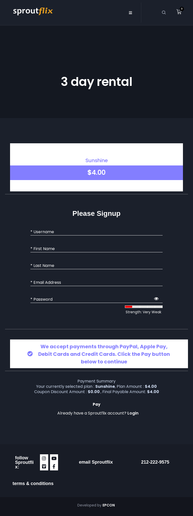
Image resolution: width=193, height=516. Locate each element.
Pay (96, 404)
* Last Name (42, 265)
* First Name (42, 249)
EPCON (109, 505)
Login (132, 413)
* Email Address (45, 282)
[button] (130, 13)
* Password (41, 299)
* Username (42, 232)
